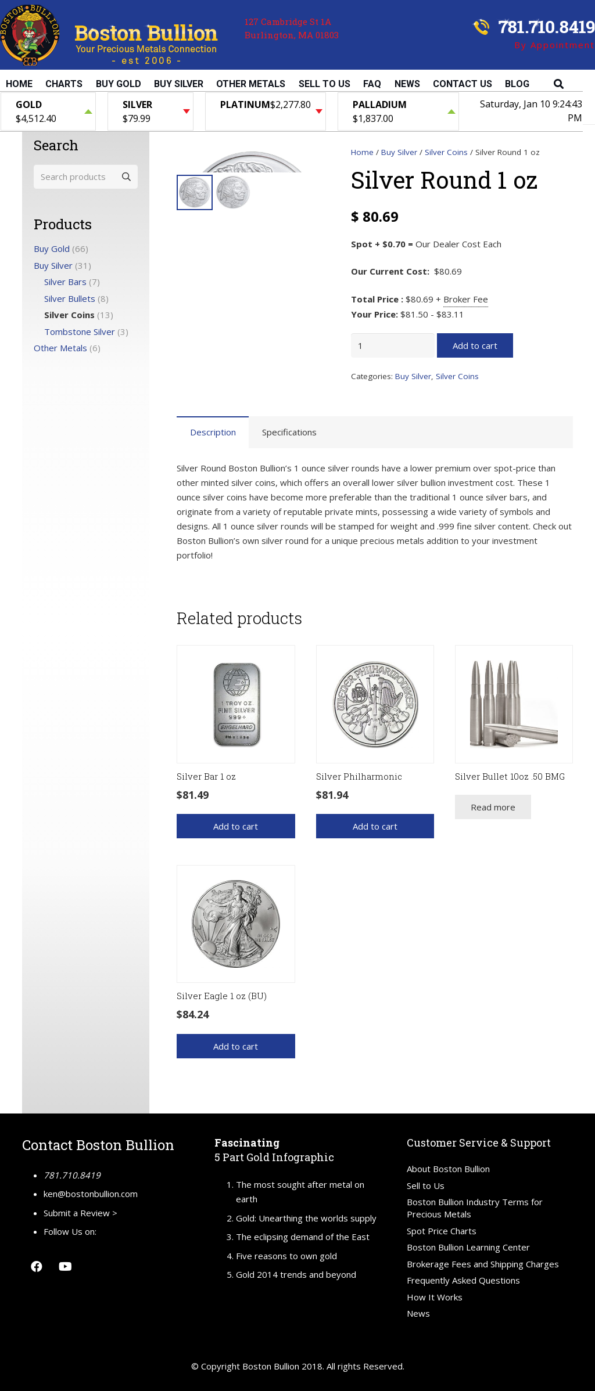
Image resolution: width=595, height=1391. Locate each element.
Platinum (245, 104)
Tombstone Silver (79, 331)
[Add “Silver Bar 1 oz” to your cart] (236, 826)
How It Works (435, 1297)
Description (213, 432)
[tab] (213, 432)
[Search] (558, 84)
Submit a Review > (80, 1213)
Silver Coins (446, 152)
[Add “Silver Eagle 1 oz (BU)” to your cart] (236, 1046)
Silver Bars (65, 281)
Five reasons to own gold (286, 1256)
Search (125, 176)
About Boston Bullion (448, 1168)
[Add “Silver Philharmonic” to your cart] (375, 826)
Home (362, 152)
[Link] (109, 35)
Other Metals (60, 348)
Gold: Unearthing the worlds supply (306, 1218)
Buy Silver (399, 152)
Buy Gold (52, 248)
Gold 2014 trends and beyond (296, 1274)
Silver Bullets (69, 298)
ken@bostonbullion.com (91, 1193)
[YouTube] (65, 1266)
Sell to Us (426, 1185)
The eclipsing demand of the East (303, 1236)
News (418, 1313)
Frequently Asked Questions (463, 1280)
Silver (137, 104)
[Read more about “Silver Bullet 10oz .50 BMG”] (493, 807)
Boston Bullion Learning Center (468, 1247)
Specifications (289, 432)
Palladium (380, 104)
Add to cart (475, 345)
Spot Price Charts (441, 1231)
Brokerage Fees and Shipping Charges (483, 1264)
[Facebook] (36, 1266)
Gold (29, 104)
